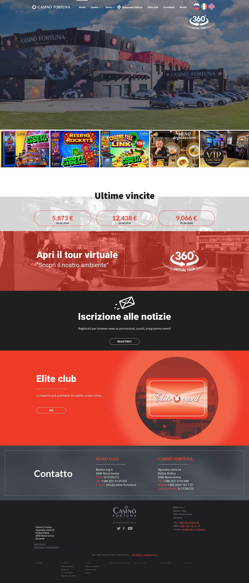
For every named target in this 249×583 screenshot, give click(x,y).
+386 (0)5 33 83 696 (176, 481)
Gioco (110, 7)
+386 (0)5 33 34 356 (114, 481)
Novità (183, 7)
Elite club (153, 7)
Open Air (64, 569)
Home (82, 7)
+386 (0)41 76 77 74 (189, 526)
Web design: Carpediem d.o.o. (145, 555)
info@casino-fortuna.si (121, 485)
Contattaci (169, 7)
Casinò (95, 7)
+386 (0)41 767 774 (180, 485)
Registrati (124, 341)
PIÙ (51, 410)
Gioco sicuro (40, 544)
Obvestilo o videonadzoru (46, 547)
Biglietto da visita (68, 576)
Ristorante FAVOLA (132, 7)
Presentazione (67, 566)
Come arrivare (67, 572)
